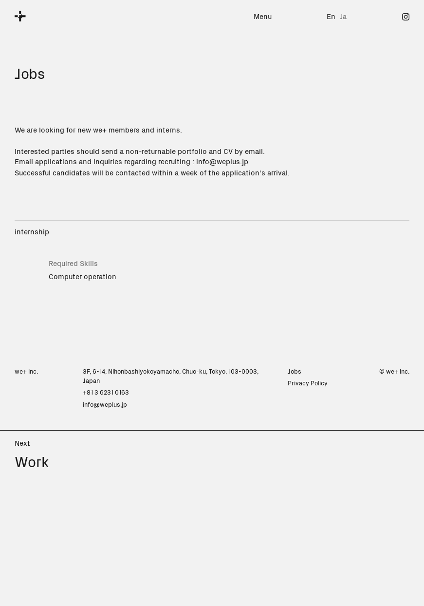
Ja (343, 16)
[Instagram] (405, 16)
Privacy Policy (308, 382)
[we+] (20, 16)
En (331, 16)
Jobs (294, 371)
